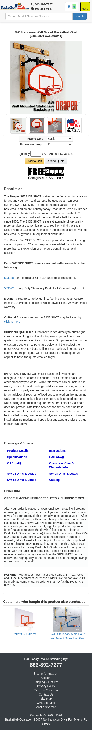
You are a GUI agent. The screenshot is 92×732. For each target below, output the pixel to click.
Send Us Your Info (46, 690)
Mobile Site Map (46, 707)
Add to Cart (34, 161)
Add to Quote (56, 161)
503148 (9, 277)
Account (46, 677)
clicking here (12, 321)
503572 (9, 288)
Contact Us (46, 694)
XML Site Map (46, 702)
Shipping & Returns (46, 682)
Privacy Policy (46, 686)
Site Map (46, 698)
